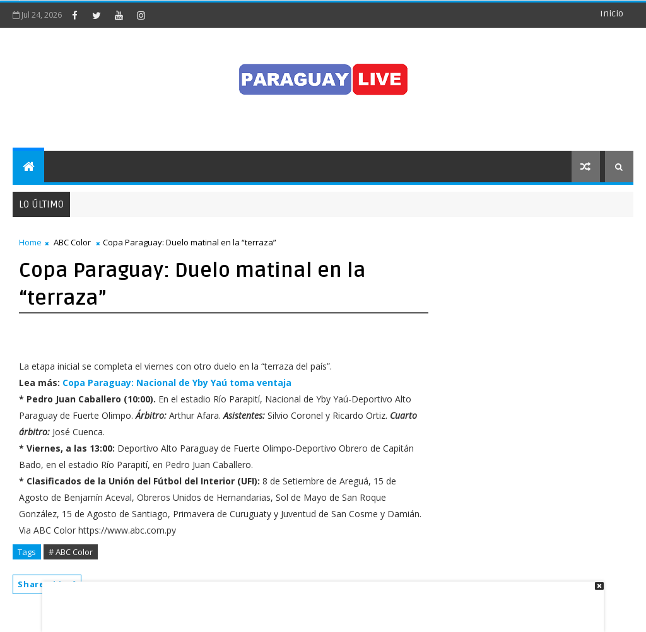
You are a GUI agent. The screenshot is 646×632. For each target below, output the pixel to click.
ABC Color (72, 242)
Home (30, 242)
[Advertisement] (318, 600)
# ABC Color (71, 552)
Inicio (611, 13)
